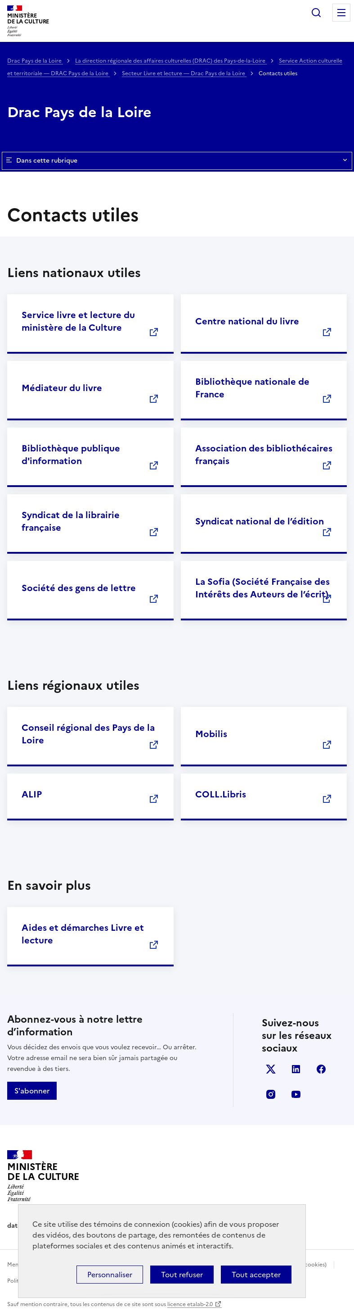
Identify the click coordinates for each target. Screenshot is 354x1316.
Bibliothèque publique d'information (71, 454)
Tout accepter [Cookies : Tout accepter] (256, 1274)
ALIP (32, 794)
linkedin (296, 1069)
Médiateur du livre (62, 388)
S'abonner (31, 1090)
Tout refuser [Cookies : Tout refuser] (182, 1274)
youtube (296, 1094)
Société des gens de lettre (79, 588)
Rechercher (316, 13)
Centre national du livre (247, 321)
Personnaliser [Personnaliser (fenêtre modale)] (109, 1274)
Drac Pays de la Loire (35, 61)
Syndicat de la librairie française (71, 521)
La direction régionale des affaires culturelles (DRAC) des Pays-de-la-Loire (171, 61)
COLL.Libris (220, 794)
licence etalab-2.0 (190, 1304)
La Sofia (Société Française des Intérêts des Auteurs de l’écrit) (262, 588)
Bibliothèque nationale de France (252, 388)
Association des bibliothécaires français (263, 454)
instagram (271, 1094)
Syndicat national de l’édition (259, 521)
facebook (321, 1069)
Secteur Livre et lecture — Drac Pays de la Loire (184, 73)
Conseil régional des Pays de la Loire (88, 734)
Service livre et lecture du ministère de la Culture (78, 321)
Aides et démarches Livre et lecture (83, 934)
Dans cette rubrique (177, 160)
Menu (341, 13)
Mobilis (211, 734)
